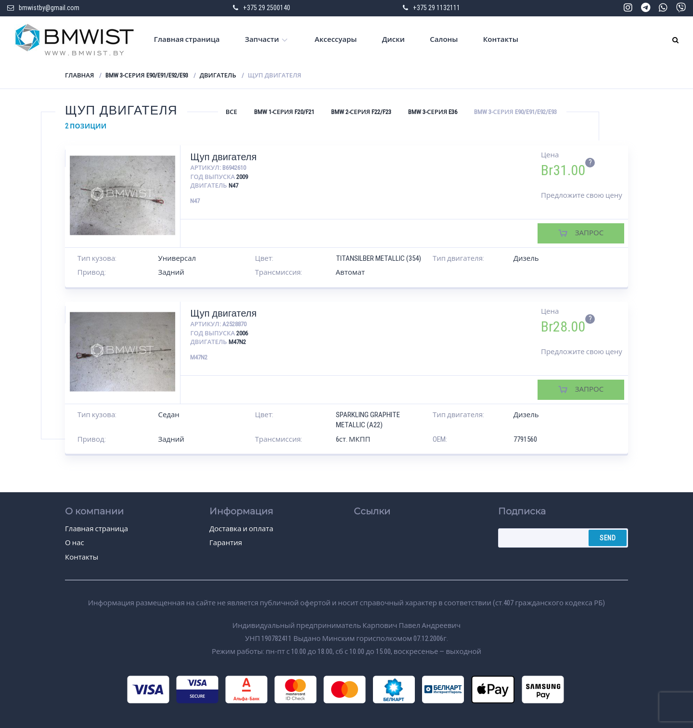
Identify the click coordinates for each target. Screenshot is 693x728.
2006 (242, 333)
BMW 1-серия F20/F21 (284, 111)
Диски (393, 39)
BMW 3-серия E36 (432, 111)
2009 (242, 176)
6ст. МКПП (353, 439)
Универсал (177, 258)
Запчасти (262, 39)
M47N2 (237, 341)
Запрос (589, 233)
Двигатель (218, 75)
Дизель (526, 258)
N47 (233, 185)
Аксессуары (336, 39)
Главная (79, 75)
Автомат (350, 272)
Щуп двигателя (223, 157)
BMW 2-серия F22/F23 (361, 111)
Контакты (500, 39)
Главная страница (187, 39)
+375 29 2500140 (266, 8)
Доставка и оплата (241, 528)
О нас (74, 542)
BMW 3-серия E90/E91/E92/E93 (146, 75)
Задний (171, 272)
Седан (169, 414)
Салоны (444, 39)
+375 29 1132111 (436, 8)
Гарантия (225, 542)
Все (231, 111)
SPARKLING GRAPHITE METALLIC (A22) (368, 419)
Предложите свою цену (581, 195)
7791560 (525, 439)
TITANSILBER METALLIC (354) (378, 258)
